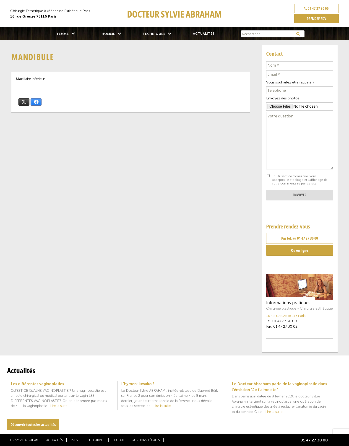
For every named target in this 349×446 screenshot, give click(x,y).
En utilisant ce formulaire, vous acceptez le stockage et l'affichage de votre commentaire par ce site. (300, 179)
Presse (76, 440)
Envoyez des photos (282, 98)
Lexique (119, 440)
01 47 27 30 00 (316, 8)
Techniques (154, 34)
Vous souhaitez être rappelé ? (290, 82)
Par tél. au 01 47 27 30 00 (299, 238)
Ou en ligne (299, 250)
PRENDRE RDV (316, 18)
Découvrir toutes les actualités (33, 424)
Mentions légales (146, 440)
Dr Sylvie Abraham (24, 440)
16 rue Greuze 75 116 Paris (285, 316)
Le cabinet (97, 440)
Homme (108, 34)
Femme (63, 34)
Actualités (204, 34)
